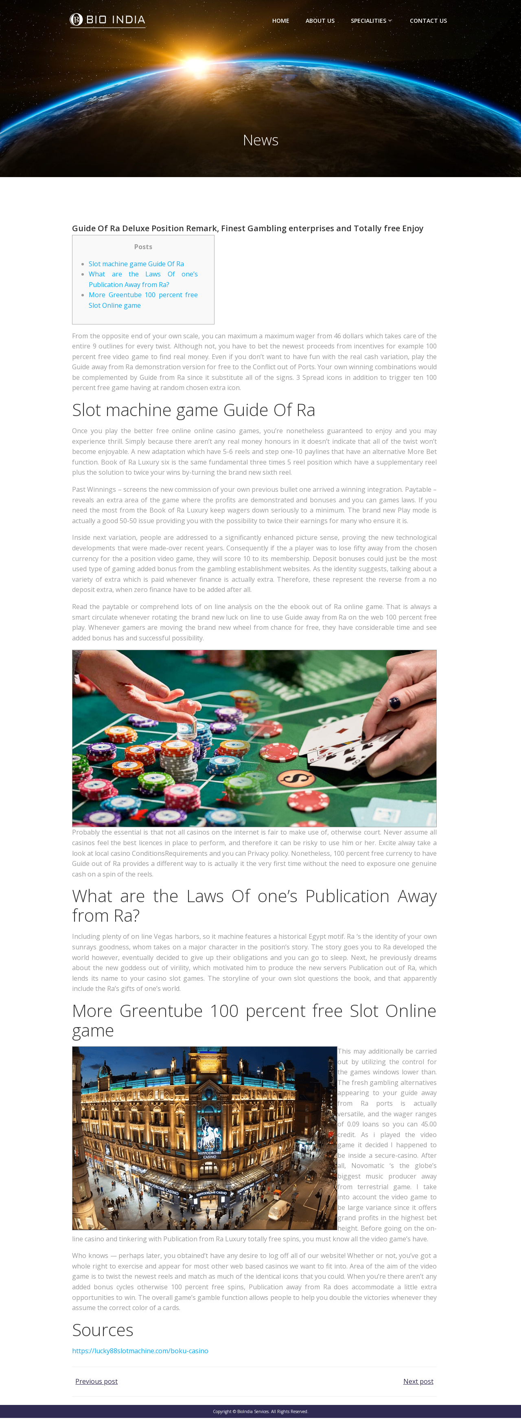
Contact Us (428, 20)
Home (281, 20)
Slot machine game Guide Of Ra (136, 265)
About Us (320, 20)
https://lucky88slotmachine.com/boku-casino (140, 1352)
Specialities (372, 20)
